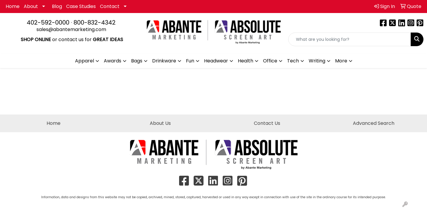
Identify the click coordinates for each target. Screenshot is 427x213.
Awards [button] (112, 60)
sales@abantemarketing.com (71, 29)
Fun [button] (190, 60)
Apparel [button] (84, 60)
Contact (110, 6)
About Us (160, 123)
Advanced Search (373, 123)
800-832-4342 (95, 22)
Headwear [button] (216, 60)
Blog (57, 6)
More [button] (341, 60)
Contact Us (267, 123)
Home (13, 6)
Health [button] (245, 60)
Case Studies (81, 6)
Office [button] (270, 60)
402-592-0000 (48, 22)
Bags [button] (136, 60)
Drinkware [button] (164, 60)
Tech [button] (293, 60)
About (31, 6)
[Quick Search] (349, 39)
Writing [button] (317, 60)
